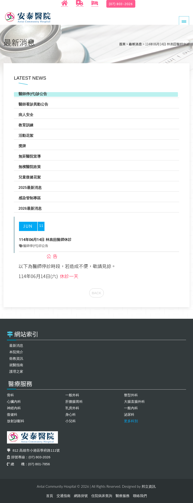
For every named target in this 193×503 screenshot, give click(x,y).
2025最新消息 (30, 188)
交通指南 (63, 496)
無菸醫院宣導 (30, 156)
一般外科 (72, 395)
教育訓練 (26, 125)
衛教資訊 (16, 358)
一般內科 (131, 408)
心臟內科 (14, 401)
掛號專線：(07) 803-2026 (28, 457)
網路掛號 (81, 496)
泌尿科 (129, 414)
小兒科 (70, 421)
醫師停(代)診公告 (33, 94)
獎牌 (22, 146)
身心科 (70, 414)
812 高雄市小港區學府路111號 (33, 450)
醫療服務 (123, 496)
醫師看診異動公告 (33, 104)
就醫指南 (16, 365)
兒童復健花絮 (30, 177)
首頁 (122, 44)
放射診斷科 (15, 421)
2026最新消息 (30, 208)
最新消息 (135, 44)
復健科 (12, 414)
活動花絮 (26, 135)
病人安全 (26, 115)
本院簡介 (16, 352)
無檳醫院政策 (30, 167)
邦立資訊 (148, 486)
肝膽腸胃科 (74, 401)
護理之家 (16, 371)
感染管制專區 (30, 198)
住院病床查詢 (101, 496)
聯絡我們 (140, 496)
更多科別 (131, 421)
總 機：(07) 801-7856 (28, 464)
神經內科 (14, 408)
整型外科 (131, 395)
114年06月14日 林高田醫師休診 (45, 239)
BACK (96, 293)
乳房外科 (72, 408)
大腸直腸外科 (134, 401)
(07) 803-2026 (121, 4)
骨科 (10, 395)
